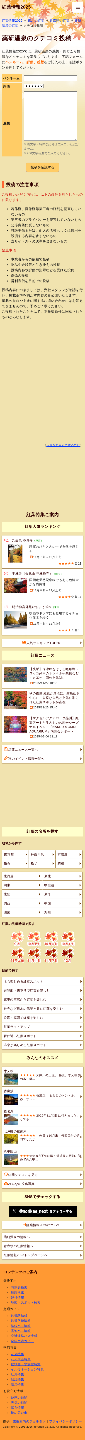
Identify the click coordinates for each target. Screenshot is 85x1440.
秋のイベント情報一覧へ (24, 758)
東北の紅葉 (36, 20)
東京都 (9, 854)
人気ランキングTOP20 (41, 643)
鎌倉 (7, 863)
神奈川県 (37, 854)
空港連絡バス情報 (24, 1336)
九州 (47, 912)
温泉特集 (17, 1384)
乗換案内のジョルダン (29, 1421)
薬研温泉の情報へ (17, 1237)
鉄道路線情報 (21, 1320)
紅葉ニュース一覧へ (21, 749)
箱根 (61, 863)
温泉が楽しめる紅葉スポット (25, 1045)
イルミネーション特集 (27, 1369)
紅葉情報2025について (41, 1225)
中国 (47, 903)
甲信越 (49, 885)
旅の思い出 (19, 1413)
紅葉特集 (17, 1374)
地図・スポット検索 (26, 1302)
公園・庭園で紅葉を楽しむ (23, 1018)
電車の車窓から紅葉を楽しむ (25, 999)
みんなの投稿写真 (19, 1184)
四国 (7, 912)
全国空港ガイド (22, 1341)
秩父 (34, 863)
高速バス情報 (21, 1331)
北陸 (7, 894)
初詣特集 (17, 1379)
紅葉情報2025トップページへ (25, 1255)
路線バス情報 (21, 1326)
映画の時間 (19, 1397)
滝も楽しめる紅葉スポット (23, 981)
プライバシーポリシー (65, 1421)
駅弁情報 (17, 1407)
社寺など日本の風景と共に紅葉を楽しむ (33, 1008)
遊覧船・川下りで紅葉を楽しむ (27, 990)
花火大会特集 (21, 1359)
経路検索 (17, 1292)
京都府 (63, 854)
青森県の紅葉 (59, 20)
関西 (7, 903)
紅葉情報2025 (16, 7)
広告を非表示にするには (63, 445)
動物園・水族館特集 (26, 1364)
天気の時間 (19, 1402)
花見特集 (17, 1354)
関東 (7, 885)
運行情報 (17, 1297)
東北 (47, 876)
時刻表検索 (19, 1287)
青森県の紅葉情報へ (18, 1246)
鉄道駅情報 (19, 1316)
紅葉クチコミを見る (21, 1175)
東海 (47, 894)
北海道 (9, 876)
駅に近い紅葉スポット (20, 1036)
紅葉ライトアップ (17, 1027)
